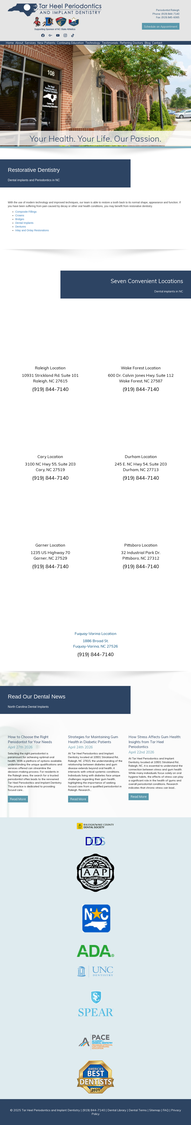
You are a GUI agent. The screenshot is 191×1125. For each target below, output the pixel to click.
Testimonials (110, 43)
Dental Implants (24, 222)
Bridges (19, 219)
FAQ (166, 1110)
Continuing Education (70, 43)
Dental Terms (138, 1110)
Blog (148, 43)
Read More (18, 799)
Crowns (19, 215)
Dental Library (116, 1110)
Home (10, 43)
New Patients (46, 43)
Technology (92, 43)
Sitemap (154, 1110)
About (19, 43)
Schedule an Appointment (160, 26)
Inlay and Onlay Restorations (32, 230)
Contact (157, 43)
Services (30, 43)
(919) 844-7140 (50, 389)
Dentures (20, 226)
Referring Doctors (131, 43)
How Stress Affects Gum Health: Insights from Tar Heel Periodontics (155, 742)
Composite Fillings (26, 211)
